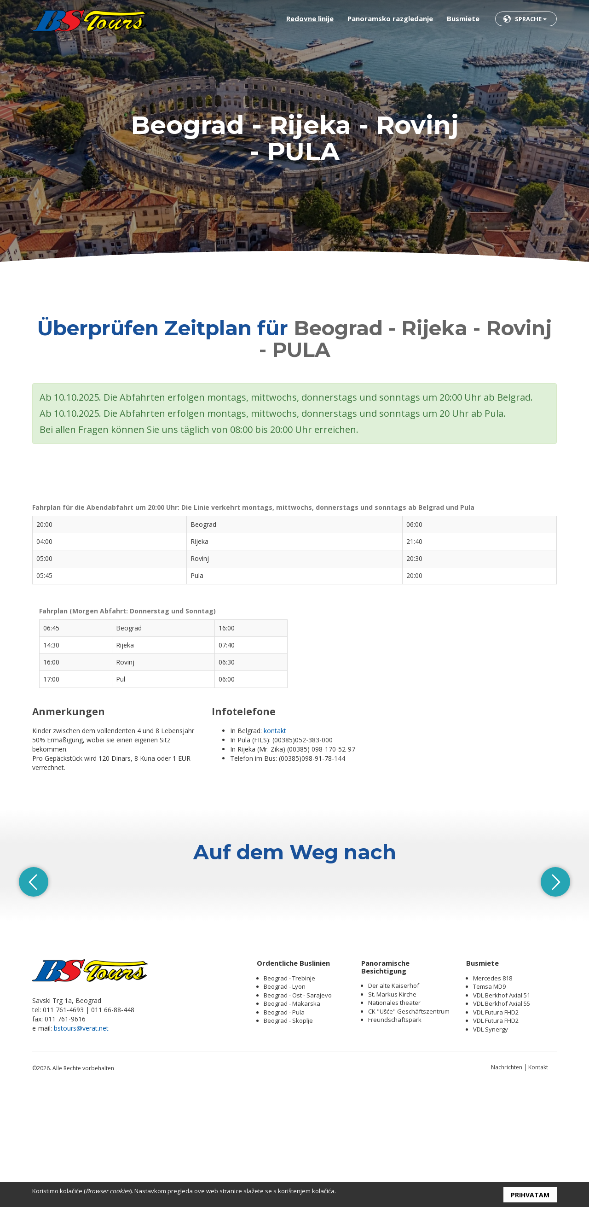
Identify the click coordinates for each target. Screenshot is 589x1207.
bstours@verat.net (81, 1143)
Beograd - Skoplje (288, 1135)
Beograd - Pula (284, 1127)
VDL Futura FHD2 (496, 1127)
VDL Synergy (490, 1144)
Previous (32, 939)
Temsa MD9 (489, 1101)
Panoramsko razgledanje (390, 18)
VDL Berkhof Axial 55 (501, 1118)
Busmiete (463, 18)
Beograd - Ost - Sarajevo (298, 1110)
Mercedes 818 (492, 1093)
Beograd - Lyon (285, 1101)
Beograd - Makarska (292, 1118)
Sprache (531, 19)
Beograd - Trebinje (289, 1093)
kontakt (275, 730)
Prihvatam (530, 1194)
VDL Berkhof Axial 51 (501, 1110)
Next (557, 939)
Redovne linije (310, 18)
